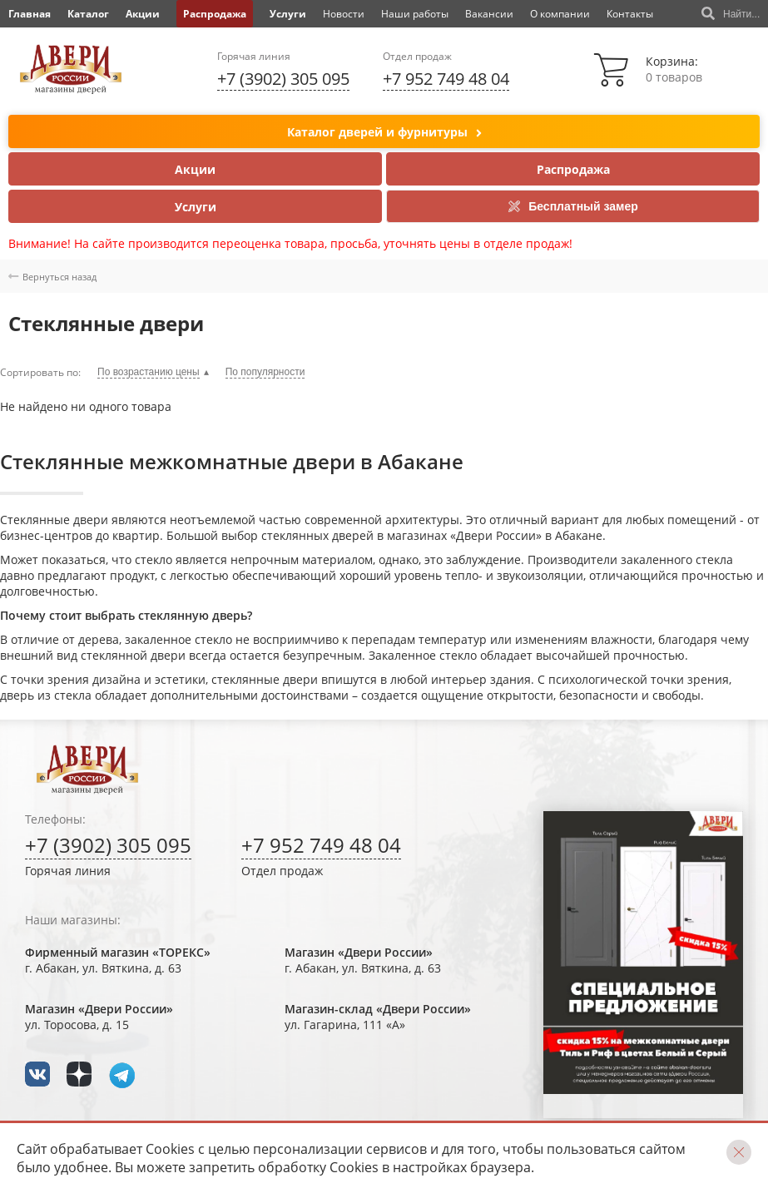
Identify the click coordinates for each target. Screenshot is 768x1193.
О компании (560, 14)
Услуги (288, 14)
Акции (143, 14)
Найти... (730, 14)
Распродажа (214, 14)
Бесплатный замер (573, 206)
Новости (343, 14)
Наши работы (414, 14)
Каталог (88, 14)
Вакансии (489, 14)
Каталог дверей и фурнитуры (384, 132)
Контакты (630, 14)
